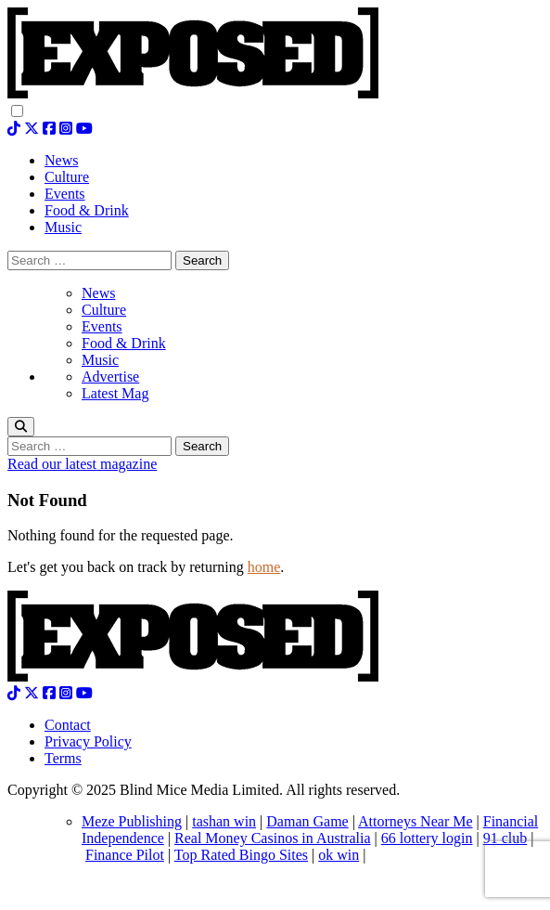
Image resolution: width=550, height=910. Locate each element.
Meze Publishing (132, 821)
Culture (104, 310)
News (98, 293)
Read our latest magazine (82, 464)
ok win (338, 855)
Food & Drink (124, 343)
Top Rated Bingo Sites (241, 855)
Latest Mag (115, 393)
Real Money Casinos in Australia (272, 838)
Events (102, 326)
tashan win (224, 821)
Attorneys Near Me (415, 821)
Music (100, 360)
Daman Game (307, 821)
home (264, 567)
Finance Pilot (124, 855)
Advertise (110, 376)
